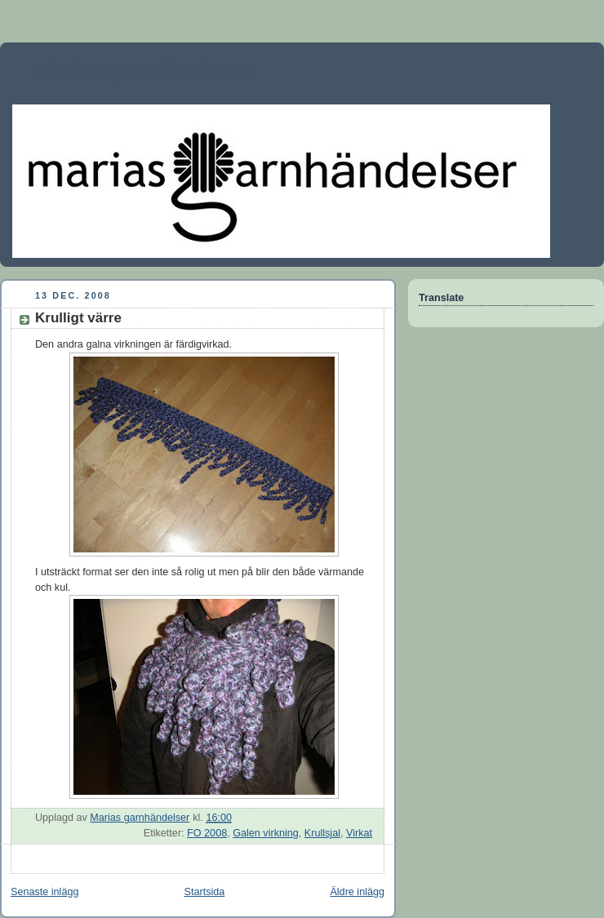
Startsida (204, 892)
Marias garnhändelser (146, 69)
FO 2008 (207, 833)
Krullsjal (322, 833)
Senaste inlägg (44, 892)
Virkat (359, 833)
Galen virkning (266, 833)
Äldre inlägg (357, 892)
